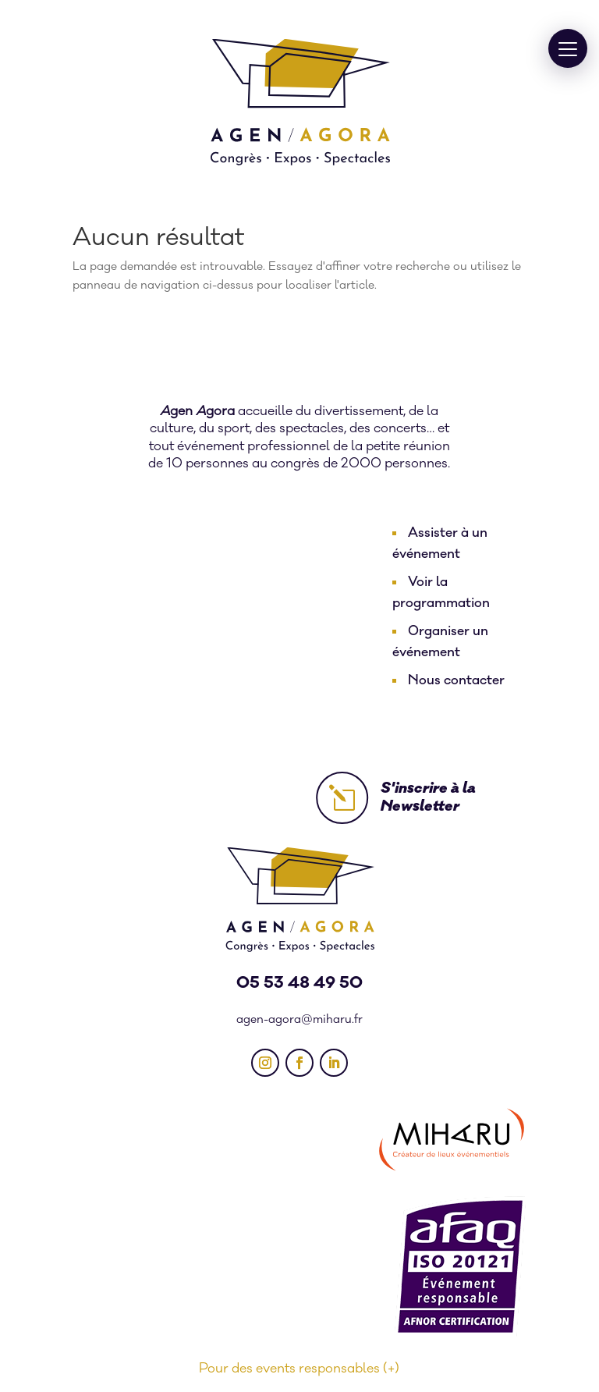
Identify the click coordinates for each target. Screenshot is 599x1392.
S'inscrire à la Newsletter (428, 797)
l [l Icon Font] (342, 798)
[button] (567, 48)
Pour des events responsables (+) (299, 1368)
